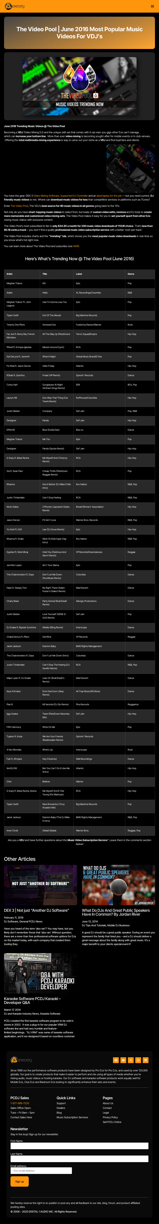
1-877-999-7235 (19, 1103)
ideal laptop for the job (109, 195)
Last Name (16, 1154)
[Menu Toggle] (152, 5)
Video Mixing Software (46, 195)
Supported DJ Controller (74, 195)
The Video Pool (19, 205)
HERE (76, 246)
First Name (16, 1141)
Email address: (41, 1169)
